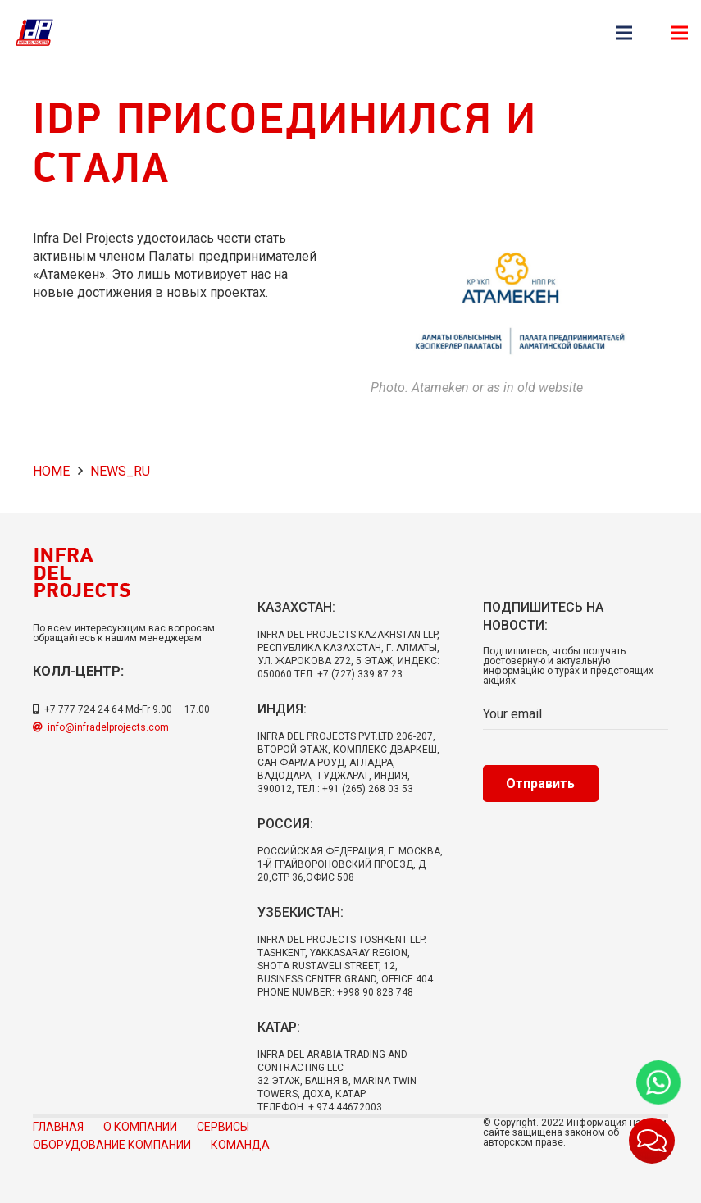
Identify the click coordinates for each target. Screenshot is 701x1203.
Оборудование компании (112, 1144)
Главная (58, 1126)
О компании (140, 1126)
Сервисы (223, 1126)
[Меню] (624, 32)
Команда (240, 1144)
